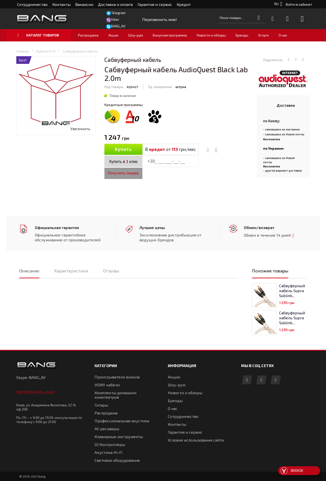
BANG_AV (118, 26)
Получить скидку (123, 172)
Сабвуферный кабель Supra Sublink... (292, 290)
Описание (29, 270)
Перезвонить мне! (35, 392)
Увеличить (80, 128)
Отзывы (111, 270)
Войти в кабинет (299, 4)
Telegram (118, 13)
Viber (115, 19)
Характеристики (71, 270)
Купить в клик (123, 162)
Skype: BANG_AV (31, 377)
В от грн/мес (170, 149)
